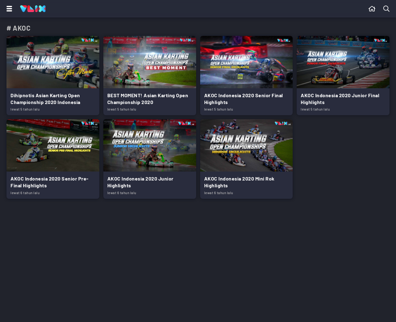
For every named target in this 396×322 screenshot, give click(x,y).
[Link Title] (52, 75)
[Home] (33, 8)
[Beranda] (372, 8)
